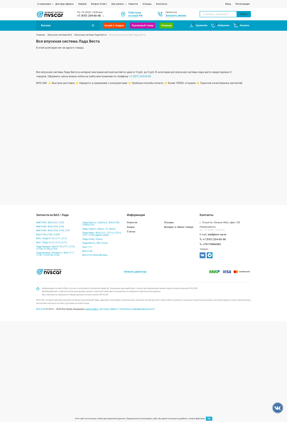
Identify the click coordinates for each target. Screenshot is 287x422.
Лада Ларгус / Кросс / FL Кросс (99, 229)
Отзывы (147, 4)
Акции (131, 227)
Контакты (161, 4)
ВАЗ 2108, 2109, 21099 (48, 234)
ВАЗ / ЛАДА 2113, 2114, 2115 (51, 242)
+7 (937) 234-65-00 (89, 15)
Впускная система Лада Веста (91, 34)
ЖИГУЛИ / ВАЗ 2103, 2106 (50, 226)
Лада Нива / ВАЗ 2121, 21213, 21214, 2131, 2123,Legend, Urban (101, 234)
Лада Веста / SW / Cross (95, 243)
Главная (40, 34)
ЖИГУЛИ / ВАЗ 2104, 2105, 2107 (53, 230)
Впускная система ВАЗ (60, 34)
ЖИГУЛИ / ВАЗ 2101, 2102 (50, 222)
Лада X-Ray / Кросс (92, 239)
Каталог (67, 25)
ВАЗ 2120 (87, 251)
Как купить (117, 4)
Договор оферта (64, 4)
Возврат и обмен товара (178, 227)
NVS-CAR (41, 309)
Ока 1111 (87, 247)
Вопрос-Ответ (99, 4)
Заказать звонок (175, 15)
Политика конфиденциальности (137, 309)
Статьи (131, 231)
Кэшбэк (82, 4)
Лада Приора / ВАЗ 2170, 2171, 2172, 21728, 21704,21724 (55, 247)
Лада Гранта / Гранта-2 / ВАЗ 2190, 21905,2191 (101, 223)
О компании (44, 4)
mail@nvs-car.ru (217, 234)
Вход (228, 4)
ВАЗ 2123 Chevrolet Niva (94, 255)
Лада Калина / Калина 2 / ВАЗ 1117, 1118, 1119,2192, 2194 (55, 254)
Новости (133, 4)
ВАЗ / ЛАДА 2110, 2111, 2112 (51, 238)
